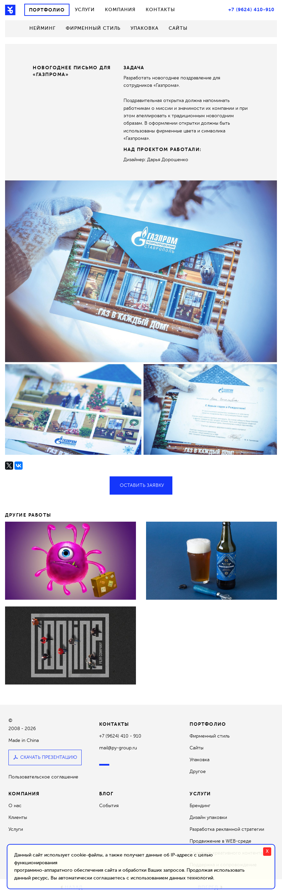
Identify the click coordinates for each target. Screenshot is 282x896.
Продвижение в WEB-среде (220, 841)
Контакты (160, 9)
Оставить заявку (141, 485)
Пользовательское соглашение (43, 777)
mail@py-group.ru (118, 747)
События (109, 805)
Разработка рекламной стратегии (227, 829)
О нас (15, 805)
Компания (120, 9)
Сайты (178, 28)
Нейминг (42, 28)
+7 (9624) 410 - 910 (120, 736)
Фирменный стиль (93, 28)
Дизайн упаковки (208, 817)
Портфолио (47, 10)
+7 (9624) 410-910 (251, 9)
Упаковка (145, 28)
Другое (198, 771)
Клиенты (17, 817)
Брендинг (200, 805)
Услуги (85, 9)
